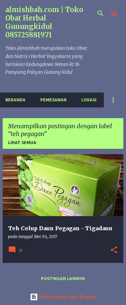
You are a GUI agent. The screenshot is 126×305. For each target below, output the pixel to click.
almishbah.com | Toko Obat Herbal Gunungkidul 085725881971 (44, 22)
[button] (114, 250)
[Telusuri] (100, 13)
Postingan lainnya (63, 278)
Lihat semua (22, 142)
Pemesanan (53, 100)
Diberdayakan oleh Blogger (63, 297)
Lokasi (88, 100)
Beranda (15, 100)
